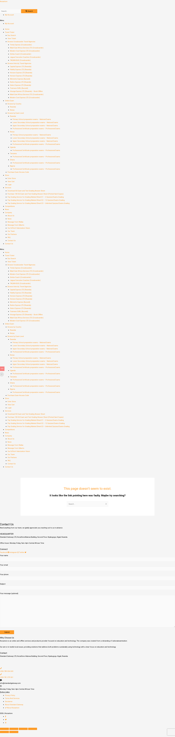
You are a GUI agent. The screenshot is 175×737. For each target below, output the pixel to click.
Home (7, 30)
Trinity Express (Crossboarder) (21, 45)
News (7, 210)
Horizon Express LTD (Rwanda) (21, 73)
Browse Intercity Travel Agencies (20, 64)
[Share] (13, 733)
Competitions (10, 207)
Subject (87, 588)
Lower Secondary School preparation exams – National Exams (35, 123)
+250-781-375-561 (7, 681)
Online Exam (9, 101)
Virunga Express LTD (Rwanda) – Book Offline (26, 92)
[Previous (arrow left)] (4, 736)
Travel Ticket (9, 33)
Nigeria (12, 166)
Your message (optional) (87, 613)
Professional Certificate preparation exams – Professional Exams (37, 129)
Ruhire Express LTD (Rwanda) (20, 82)
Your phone (87, 578)
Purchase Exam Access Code (18, 173)
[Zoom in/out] (32, 733)
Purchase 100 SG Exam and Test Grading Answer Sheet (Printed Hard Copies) (36, 194)
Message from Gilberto (16, 225)
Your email (87, 568)
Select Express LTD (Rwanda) (20, 86)
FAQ (9, 238)
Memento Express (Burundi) (20, 79)
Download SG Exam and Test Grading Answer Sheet (26, 191)
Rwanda (13, 107)
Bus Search (12, 36)
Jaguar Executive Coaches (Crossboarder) (25, 58)
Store (7, 176)
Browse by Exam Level (16, 114)
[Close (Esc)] (4, 733)
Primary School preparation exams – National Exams (32, 120)
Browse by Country (15, 104)
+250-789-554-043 (7, 675)
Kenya (12, 111)
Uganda (13, 148)
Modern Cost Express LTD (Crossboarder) (25, 51)
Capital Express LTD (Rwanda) (21, 67)
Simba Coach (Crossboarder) (21, 55)
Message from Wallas (16, 222)
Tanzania (13, 154)
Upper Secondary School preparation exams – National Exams (35, 126)
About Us (11, 216)
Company (8, 213)
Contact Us (12, 241)
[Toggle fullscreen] (23, 733)
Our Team (11, 232)
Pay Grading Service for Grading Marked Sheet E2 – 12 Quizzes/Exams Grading (36, 201)
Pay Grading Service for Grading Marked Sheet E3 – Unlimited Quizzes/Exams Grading (39, 204)
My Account (9, 15)
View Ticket (12, 39)
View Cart (11, 182)
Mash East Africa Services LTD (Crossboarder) (27, 48)
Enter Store (12, 179)
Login (10, 185)
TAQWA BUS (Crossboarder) (20, 61)
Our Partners (12, 235)
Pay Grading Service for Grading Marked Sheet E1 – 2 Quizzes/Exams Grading (36, 198)
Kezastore (4, 1)
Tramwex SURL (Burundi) (19, 89)
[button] (87, 21)
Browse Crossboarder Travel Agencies (22, 42)
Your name (87, 559)
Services (8, 188)
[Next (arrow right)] (13, 736)
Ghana (12, 160)
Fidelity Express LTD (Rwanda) (21, 70)
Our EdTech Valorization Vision (19, 229)
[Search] (31, 11)
